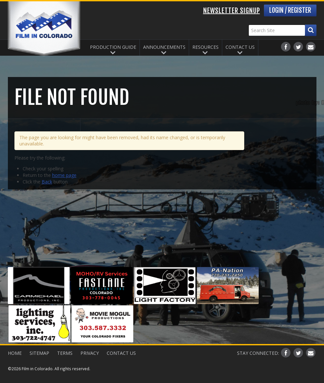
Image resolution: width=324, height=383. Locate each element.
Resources (205, 47)
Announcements (164, 47)
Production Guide (113, 47)
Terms (65, 353)
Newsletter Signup (231, 11)
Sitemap (39, 353)
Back (47, 182)
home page (64, 175)
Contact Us (240, 47)
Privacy (89, 353)
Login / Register (290, 10)
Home (15, 353)
